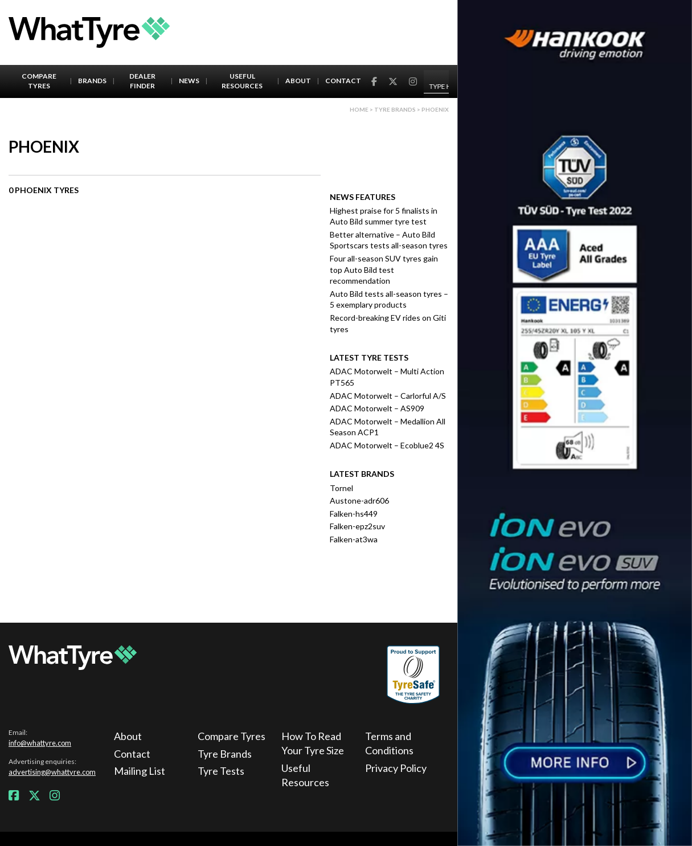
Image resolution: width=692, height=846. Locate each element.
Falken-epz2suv (357, 526)
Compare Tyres (39, 81)
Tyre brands (395, 109)
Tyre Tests (221, 771)
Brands (92, 80)
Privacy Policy (396, 768)
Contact (343, 80)
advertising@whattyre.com (52, 771)
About (298, 80)
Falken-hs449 (354, 513)
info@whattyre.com (40, 742)
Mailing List (139, 771)
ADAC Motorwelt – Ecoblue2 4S (387, 445)
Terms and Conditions (389, 743)
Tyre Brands (225, 753)
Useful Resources (242, 81)
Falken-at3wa (354, 539)
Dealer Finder (142, 81)
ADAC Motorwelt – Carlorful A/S (388, 395)
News (189, 80)
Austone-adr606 (359, 500)
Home (359, 109)
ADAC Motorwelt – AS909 (377, 408)
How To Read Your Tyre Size (312, 743)
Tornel (341, 488)
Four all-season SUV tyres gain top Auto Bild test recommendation (384, 269)
